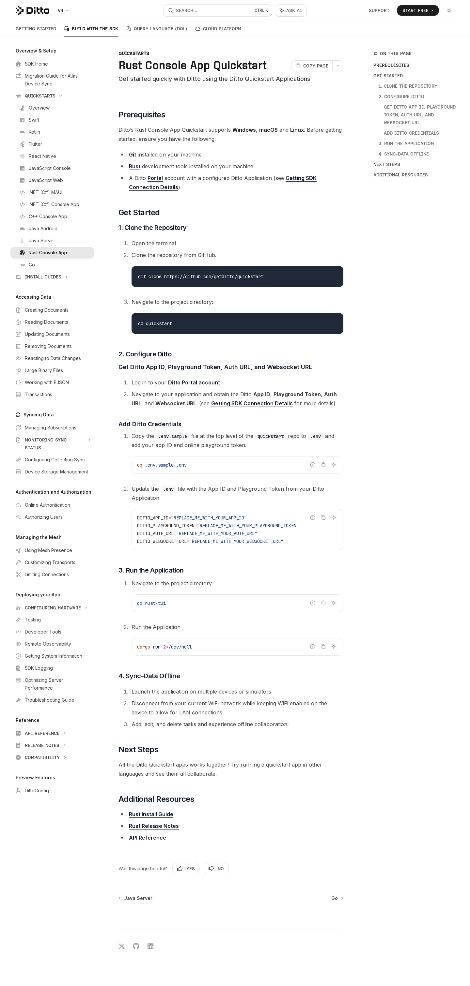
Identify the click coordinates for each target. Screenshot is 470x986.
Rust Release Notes (154, 826)
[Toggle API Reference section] (52, 733)
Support (379, 10)
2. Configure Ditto (401, 96)
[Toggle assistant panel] (290, 10)
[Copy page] (311, 65)
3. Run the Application (406, 143)
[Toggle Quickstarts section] (52, 96)
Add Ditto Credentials (411, 133)
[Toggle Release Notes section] (52, 745)
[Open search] (218, 10)
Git (132, 154)
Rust (134, 166)
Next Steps (386, 164)
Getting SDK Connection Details (252, 403)
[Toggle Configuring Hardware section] (52, 608)
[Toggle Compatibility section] (52, 757)
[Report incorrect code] (312, 464)
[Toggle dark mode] (449, 10)
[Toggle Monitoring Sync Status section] (52, 444)
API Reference (147, 837)
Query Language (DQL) (156, 31)
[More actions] (337, 65)
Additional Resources (400, 174)
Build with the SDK (91, 31)
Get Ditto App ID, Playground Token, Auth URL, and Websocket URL (420, 114)
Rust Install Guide (151, 814)
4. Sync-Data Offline (404, 154)
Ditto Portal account (194, 382)
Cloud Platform (218, 31)
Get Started (388, 75)
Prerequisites (391, 65)
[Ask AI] (333, 464)
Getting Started (36, 31)
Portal (155, 178)
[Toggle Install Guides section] (52, 277)
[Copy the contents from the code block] (323, 464)
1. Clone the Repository (408, 86)
